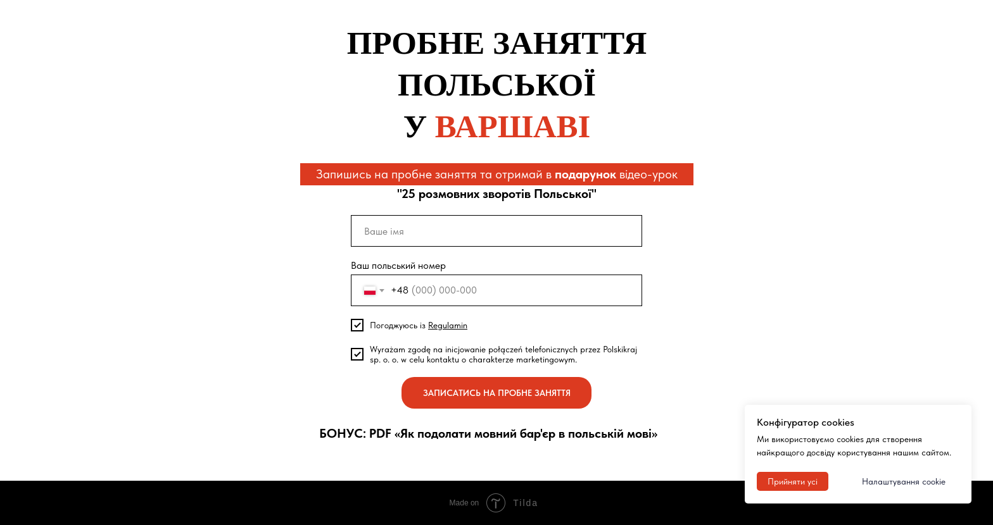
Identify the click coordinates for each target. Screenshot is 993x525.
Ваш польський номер (398, 265)
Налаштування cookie (904, 481)
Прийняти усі (793, 481)
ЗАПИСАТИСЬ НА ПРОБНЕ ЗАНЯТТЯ (497, 393)
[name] (496, 231)
